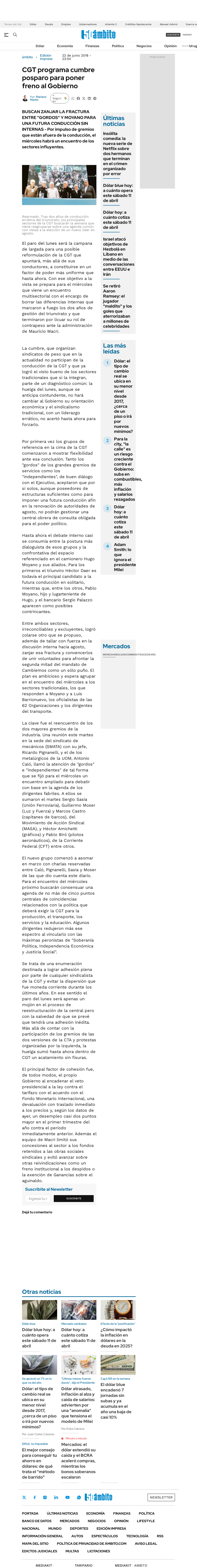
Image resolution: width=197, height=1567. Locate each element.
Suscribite (73, 1198)
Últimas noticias (62, 1513)
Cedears (150, 654)
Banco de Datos (36, 1521)
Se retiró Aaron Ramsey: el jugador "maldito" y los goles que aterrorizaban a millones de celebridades (117, 306)
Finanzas (92, 46)
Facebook (35, 1497)
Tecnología (137, 1536)
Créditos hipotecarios (138, 24)
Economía (65, 46)
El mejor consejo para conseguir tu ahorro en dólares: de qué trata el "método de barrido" (39, 1463)
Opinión (170, 46)
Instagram (45, 1497)
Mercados (69, 1521)
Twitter (24, 1497)
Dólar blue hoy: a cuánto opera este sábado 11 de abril (118, 193)
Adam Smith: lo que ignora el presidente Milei (125, 557)
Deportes (79, 1528)
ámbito (27, 57)
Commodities (135, 654)
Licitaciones (98, 1551)
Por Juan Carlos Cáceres (38, 1434)
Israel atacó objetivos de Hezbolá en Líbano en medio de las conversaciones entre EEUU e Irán (118, 256)
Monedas (109, 654)
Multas (72, 1551)
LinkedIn (56, 1497)
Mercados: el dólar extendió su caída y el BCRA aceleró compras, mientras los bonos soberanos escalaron (78, 1461)
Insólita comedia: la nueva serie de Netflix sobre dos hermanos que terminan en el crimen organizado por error (117, 153)
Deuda (49, 24)
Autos (77, 1536)
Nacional (31, 1528)
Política (118, 46)
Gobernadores (88, 24)
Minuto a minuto (76, 1438)
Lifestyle (146, 1521)
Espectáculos (105, 1536)
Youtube (67, 1497)
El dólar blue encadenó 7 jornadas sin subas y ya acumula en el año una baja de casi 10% (116, 1401)
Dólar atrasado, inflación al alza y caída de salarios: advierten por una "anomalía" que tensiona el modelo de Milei (78, 1405)
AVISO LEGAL (146, 1543)
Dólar (33, 24)
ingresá (187, 35)
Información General (42, 1536)
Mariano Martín (38, 98)
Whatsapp (79, 1497)
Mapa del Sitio (35, 1543)
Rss (160, 1536)
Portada (30, 1513)
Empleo (66, 24)
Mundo (55, 1528)
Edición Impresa (111, 1528)
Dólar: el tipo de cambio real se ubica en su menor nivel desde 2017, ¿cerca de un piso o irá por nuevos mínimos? (123, 396)
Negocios (144, 46)
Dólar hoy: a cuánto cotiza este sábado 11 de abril (117, 220)
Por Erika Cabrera (72, 1429)
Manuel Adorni (168, 24)
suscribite (173, 35)
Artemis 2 (111, 24)
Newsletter (187, 46)
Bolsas (121, 654)
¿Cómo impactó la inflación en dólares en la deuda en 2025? (117, 1338)
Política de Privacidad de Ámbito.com (91, 1543)
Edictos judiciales (39, 1551)
